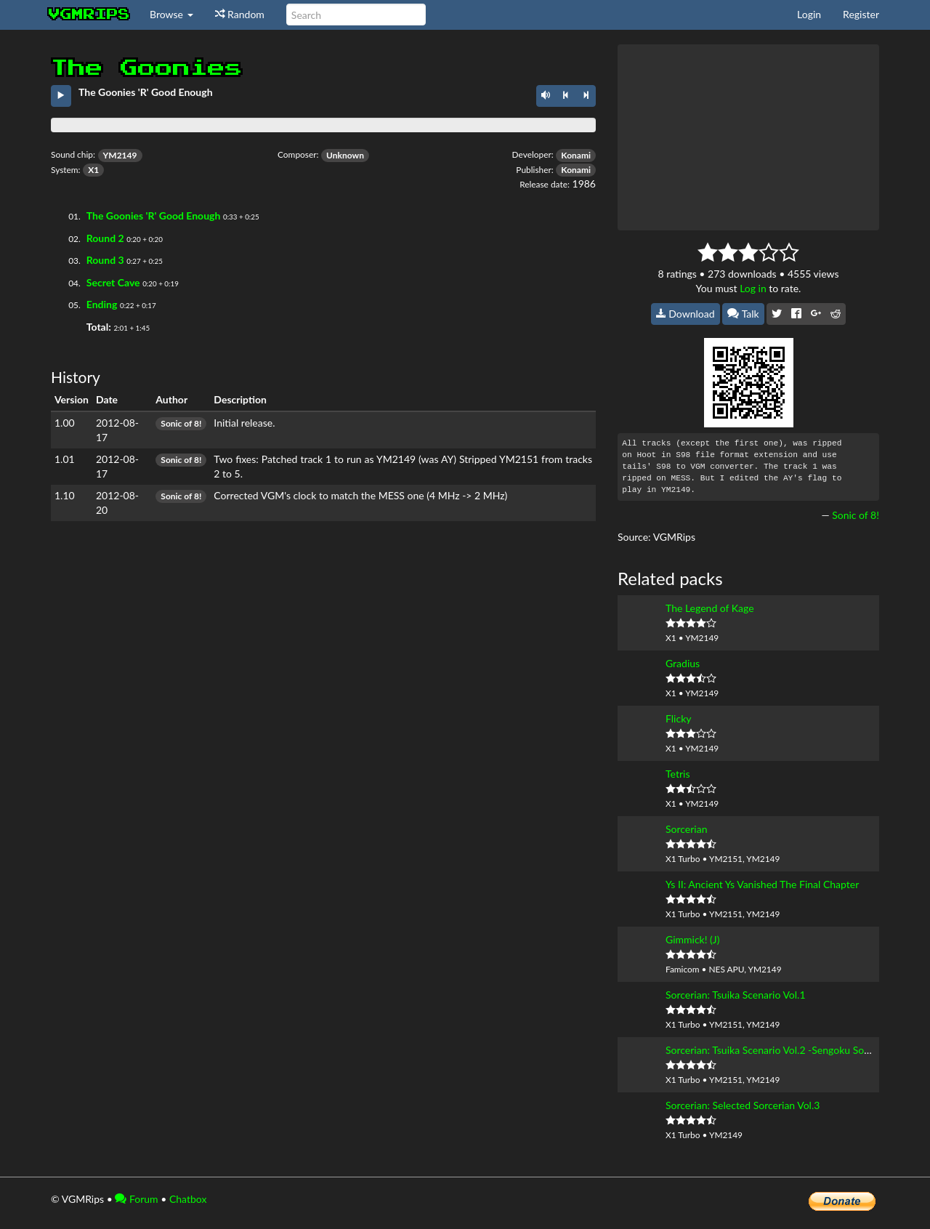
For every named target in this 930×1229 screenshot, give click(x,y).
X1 (93, 169)
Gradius (683, 663)
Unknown (345, 155)
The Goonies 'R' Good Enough (153, 215)
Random (239, 14)
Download (685, 313)
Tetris (678, 773)
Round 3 (105, 260)
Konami (576, 155)
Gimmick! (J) (692, 939)
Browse (171, 14)
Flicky (678, 718)
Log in (753, 288)
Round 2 (105, 238)
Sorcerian (686, 829)
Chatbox (188, 1199)
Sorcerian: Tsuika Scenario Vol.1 (736, 994)
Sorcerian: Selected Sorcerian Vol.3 (743, 1105)
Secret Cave (113, 282)
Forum (136, 1199)
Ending (102, 304)
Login (809, 14)
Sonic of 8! (181, 423)
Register (861, 14)
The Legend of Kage (710, 608)
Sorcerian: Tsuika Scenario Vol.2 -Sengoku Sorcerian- (782, 1050)
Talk (743, 313)
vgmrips (89, 14)
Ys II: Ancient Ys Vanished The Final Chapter (762, 884)
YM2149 (120, 155)
